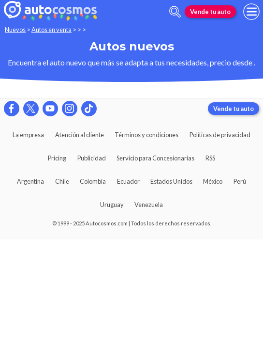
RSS (210, 158)
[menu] (251, 11)
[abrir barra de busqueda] (175, 11)
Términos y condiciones (146, 135)
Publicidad (91, 158)
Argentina (30, 181)
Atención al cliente (79, 135)
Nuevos (15, 29)
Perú (240, 181)
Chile (62, 181)
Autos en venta (51, 29)
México (212, 181)
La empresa (28, 135)
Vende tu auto (210, 12)
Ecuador (128, 181)
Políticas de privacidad (220, 135)
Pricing (57, 158)
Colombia (93, 181)
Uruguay (112, 204)
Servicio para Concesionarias (155, 158)
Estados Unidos (171, 181)
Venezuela (148, 204)
